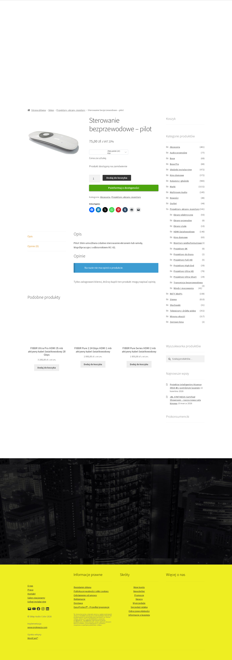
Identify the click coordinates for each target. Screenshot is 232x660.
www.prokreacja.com (37, 627)
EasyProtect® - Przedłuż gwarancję (91, 607)
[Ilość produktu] (94, 179)
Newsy (139, 599)
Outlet (173, 203)
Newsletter (139, 591)
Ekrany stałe (180, 226)
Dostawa (78, 603)
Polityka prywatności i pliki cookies (91, 591)
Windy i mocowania (184, 288)
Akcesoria (105, 197)
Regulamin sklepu (82, 587)
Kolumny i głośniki (179, 180)
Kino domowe (177, 175)
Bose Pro (174, 164)
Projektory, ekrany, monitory (70, 110)
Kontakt (31, 593)
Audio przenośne (178, 152)
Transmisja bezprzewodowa (188, 282)
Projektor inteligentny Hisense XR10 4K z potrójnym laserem (186, 386)
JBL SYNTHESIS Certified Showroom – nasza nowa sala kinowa (185, 400)
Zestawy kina (177, 321)
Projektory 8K (180, 248)
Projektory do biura (184, 254)
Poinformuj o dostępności (123, 187)
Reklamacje (79, 599)
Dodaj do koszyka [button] (46, 367)
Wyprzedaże (139, 603)
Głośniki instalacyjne (181, 169)
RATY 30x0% (176, 293)
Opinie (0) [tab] (33, 246)
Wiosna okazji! (177, 316)
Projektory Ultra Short (185, 276)
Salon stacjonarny (36, 597)
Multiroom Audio (178, 192)
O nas (30, 585)
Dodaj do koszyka (116, 177)
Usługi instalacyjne (36, 601)
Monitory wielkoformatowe (188, 242)
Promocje (139, 595)
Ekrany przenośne (183, 220)
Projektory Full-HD (183, 259)
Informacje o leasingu (139, 614)
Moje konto (139, 587)
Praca (30, 589)
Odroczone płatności (139, 611)
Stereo (173, 299)
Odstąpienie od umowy (85, 595)
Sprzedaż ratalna (139, 607)
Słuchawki (175, 305)
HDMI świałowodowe (184, 231)
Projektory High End (184, 265)
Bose (172, 158)
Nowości (174, 197)
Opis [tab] (30, 236)
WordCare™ (32, 638)
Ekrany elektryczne (183, 214)
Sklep (51, 110)
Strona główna (38, 110)
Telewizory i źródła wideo (183, 310)
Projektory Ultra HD (184, 271)
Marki (173, 186)
